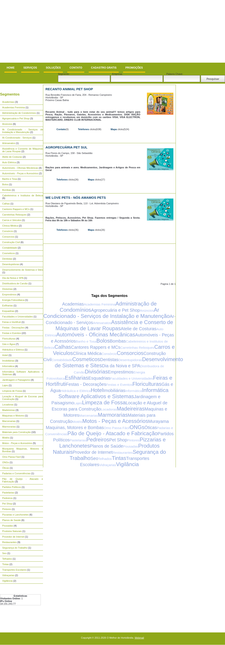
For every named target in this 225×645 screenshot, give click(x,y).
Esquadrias (8, 311)
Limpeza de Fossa (12, 391)
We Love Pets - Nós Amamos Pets (75, 197)
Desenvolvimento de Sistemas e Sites (22, 269)
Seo (4, 553)
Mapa (114, 129)
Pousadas (7, 525)
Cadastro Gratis (103, 67)
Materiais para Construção (16, 432)
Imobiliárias (8, 360)
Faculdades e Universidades (17, 316)
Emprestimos (9, 294)
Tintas (5, 564)
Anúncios (7, 124)
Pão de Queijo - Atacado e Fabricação (113, 433)
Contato (75, 67)
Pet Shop (7, 503)
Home (11, 67)
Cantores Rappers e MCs (16, 209)
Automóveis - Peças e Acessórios (20, 173)
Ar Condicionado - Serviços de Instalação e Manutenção (22, 130)
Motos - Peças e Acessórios (17, 443)
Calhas (6, 203)
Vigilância (7, 580)
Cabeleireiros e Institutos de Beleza (22, 195)
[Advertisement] (55, 31)
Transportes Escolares (14, 569)
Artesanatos (8, 143)
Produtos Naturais (12, 531)
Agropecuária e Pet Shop (15, 118)
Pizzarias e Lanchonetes (15, 514)
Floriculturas (8, 338)
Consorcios (8, 236)
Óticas (5, 468)
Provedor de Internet (13, 536)
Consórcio (7, 231)
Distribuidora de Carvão (15, 283)
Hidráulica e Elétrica (13, 349)
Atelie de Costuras (12, 157)
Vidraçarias (8, 575)
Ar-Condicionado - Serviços (17, 137)
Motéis (5, 437)
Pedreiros (7, 498)
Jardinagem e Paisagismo (16, 380)
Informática (8, 366)
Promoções (134, 67)
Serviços (30, 67)
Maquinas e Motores (13, 415)
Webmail (139, 637)
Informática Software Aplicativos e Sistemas (113, 393)
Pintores (6, 509)
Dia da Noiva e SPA (12, 278)
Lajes (5, 385)
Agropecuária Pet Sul (66, 147)
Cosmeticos (8, 253)
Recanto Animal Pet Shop (69, 89)
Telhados (7, 558)
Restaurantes (9, 542)
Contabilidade (9, 247)
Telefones (83, 129)
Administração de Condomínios (19, 113)
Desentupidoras (10, 264)
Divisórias (7, 289)
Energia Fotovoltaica (13, 300)
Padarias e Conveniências (16, 473)
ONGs (5, 462)
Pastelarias (8, 492)
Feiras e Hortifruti (11, 322)
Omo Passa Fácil (11, 457)
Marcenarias (9, 421)
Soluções (53, 67)
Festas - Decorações (13, 327)
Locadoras (7, 404)
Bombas (6, 190)
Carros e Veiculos (11, 220)
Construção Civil (11, 242)
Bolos (5, 184)
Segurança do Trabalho (14, 547)
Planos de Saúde (11, 520)
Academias (8, 102)
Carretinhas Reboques (14, 214)
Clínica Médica (10, 225)
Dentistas (7, 258)
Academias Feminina (13, 107)
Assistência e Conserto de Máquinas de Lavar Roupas (114, 325)
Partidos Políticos (11, 487)
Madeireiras (8, 410)
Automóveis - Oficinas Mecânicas (20, 168)
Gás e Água (8, 344)
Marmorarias (9, 426)
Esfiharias (7, 305)
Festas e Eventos (11, 333)
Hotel (5, 355)
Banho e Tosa (9, 179)
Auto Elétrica (9, 162)
